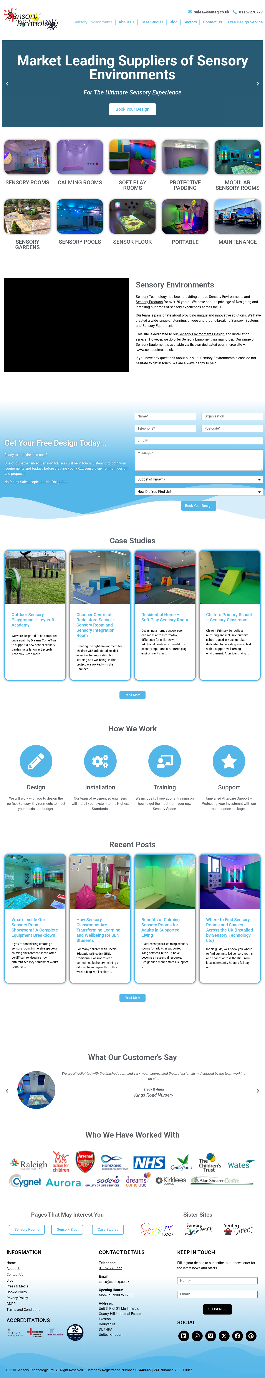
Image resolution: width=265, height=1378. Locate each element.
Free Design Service (245, 22)
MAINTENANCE (238, 242)
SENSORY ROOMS (27, 182)
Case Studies (152, 22)
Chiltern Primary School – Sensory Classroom (229, 617)
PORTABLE (185, 242)
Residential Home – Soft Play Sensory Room (164, 617)
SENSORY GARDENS (27, 244)
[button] (7, 83)
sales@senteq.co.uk (114, 1282)
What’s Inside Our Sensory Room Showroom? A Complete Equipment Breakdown (35, 927)
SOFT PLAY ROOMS (132, 185)
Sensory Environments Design (201, 334)
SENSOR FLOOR (132, 242)
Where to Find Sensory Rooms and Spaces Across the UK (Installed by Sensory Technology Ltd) (229, 930)
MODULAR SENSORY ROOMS (238, 185)
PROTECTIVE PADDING (185, 185)
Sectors (190, 22)
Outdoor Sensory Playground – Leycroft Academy (33, 620)
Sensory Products (149, 302)
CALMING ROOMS (80, 182)
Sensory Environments (93, 22)
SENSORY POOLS (80, 242)
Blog (173, 22)
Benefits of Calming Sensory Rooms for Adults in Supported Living (160, 927)
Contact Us (212, 22)
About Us (126, 22)
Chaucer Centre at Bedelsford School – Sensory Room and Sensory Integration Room (96, 625)
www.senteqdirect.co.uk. (155, 350)
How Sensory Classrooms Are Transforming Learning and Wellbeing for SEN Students (98, 930)
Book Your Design (132, 109)
